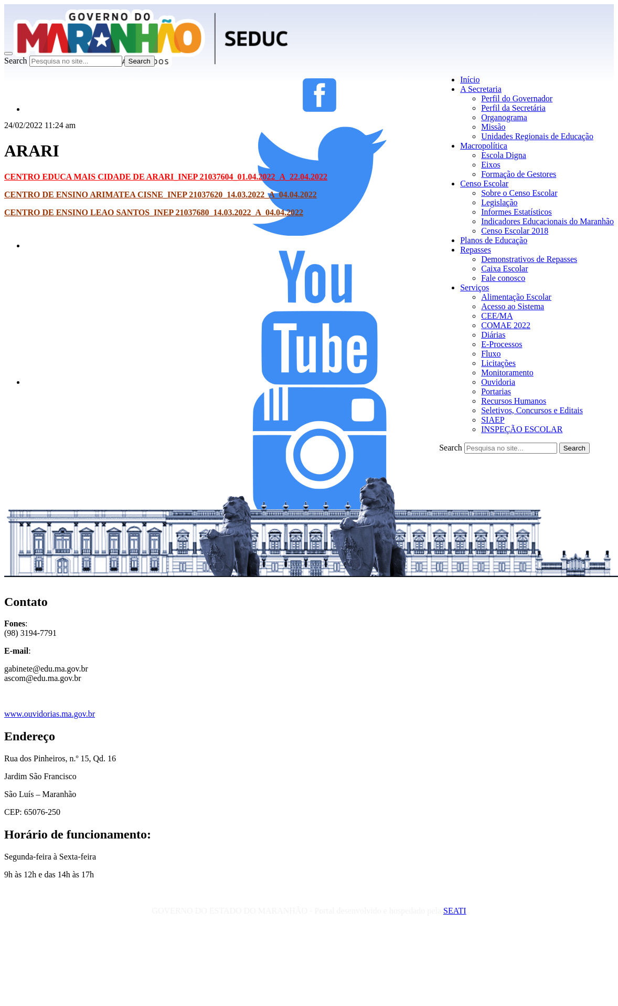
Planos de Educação (493, 240)
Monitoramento (507, 372)
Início (470, 79)
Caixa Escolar (504, 268)
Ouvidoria (498, 382)
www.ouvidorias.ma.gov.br (49, 713)
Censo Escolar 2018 (514, 230)
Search (15, 60)
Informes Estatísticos (516, 211)
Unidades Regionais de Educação (537, 136)
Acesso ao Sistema (512, 306)
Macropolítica (483, 145)
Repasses (475, 249)
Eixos (490, 164)
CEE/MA (497, 315)
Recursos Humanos (513, 400)
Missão (493, 126)
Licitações (498, 363)
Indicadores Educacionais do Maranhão (547, 221)
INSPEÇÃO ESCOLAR (521, 429)
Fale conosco (503, 278)
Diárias (493, 334)
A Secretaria (481, 89)
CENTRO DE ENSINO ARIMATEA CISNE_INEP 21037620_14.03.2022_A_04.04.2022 (160, 194)
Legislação (499, 202)
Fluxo (490, 353)
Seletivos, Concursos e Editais (532, 410)
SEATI (454, 910)
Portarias (496, 391)
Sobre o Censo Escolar (519, 192)
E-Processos (501, 344)
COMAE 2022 (505, 325)
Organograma (504, 117)
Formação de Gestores (518, 174)
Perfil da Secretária (513, 107)
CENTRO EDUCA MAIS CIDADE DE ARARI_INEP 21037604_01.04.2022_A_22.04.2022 (165, 176)
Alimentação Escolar (516, 296)
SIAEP (492, 419)
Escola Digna (503, 155)
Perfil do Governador (516, 98)
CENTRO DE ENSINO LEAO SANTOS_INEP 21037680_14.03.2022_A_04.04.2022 (153, 212)
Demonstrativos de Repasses (529, 259)
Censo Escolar (484, 183)
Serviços (474, 287)
